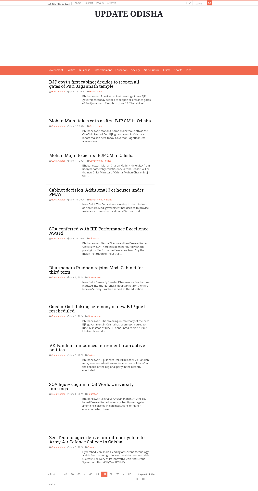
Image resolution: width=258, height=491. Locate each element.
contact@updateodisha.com (195, 485)
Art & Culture (151, 70)
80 (129, 460)
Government (55, 70)
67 (97, 460)
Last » (51, 470)
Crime (166, 70)
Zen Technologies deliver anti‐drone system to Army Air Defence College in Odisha (96, 425)
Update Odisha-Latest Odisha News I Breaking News (87, 485)
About (78, 2)
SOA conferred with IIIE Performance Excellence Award (99, 231)
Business (84, 70)
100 (144, 464)
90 (136, 464)
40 (65, 460)
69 (111, 460)
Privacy (100, 2)
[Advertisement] (129, 43)
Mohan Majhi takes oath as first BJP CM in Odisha (100, 121)
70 (117, 460)
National (108, 199)
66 (90, 460)
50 (72, 460)
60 (78, 460)
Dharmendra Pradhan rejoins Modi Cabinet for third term (96, 270)
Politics (71, 70)
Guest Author (58, 91)
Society (135, 70)
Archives (111, 2)
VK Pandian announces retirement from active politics (97, 347)
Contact (89, 2)
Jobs (188, 70)
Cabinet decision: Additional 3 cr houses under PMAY (96, 192)
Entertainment (103, 70)
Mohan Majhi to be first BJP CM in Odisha (91, 155)
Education (121, 70)
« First (51, 460)
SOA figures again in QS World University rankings (91, 386)
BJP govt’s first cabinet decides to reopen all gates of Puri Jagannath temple (94, 84)
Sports (178, 70)
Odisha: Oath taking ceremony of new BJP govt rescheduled (97, 309)
